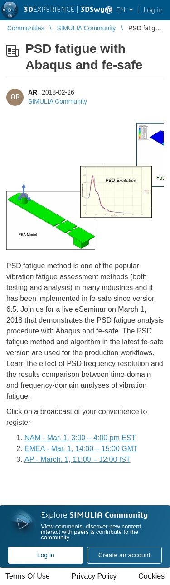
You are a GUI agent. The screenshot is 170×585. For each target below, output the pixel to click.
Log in (45, 555)
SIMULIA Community (57, 101)
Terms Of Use (27, 576)
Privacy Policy (94, 576)
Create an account (124, 555)
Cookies (151, 576)
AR (32, 92)
